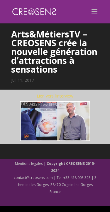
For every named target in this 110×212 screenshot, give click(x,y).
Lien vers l (46, 96)
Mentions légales (29, 163)
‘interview (64, 96)
